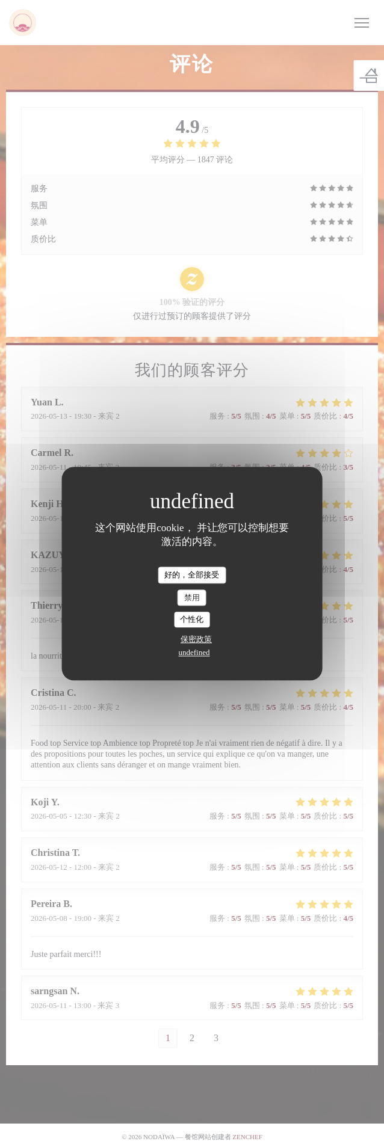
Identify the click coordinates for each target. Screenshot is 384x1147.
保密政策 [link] (196, 639)
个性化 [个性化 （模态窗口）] (191, 619)
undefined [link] (194, 652)
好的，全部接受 (191, 574)
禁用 (192, 597)
